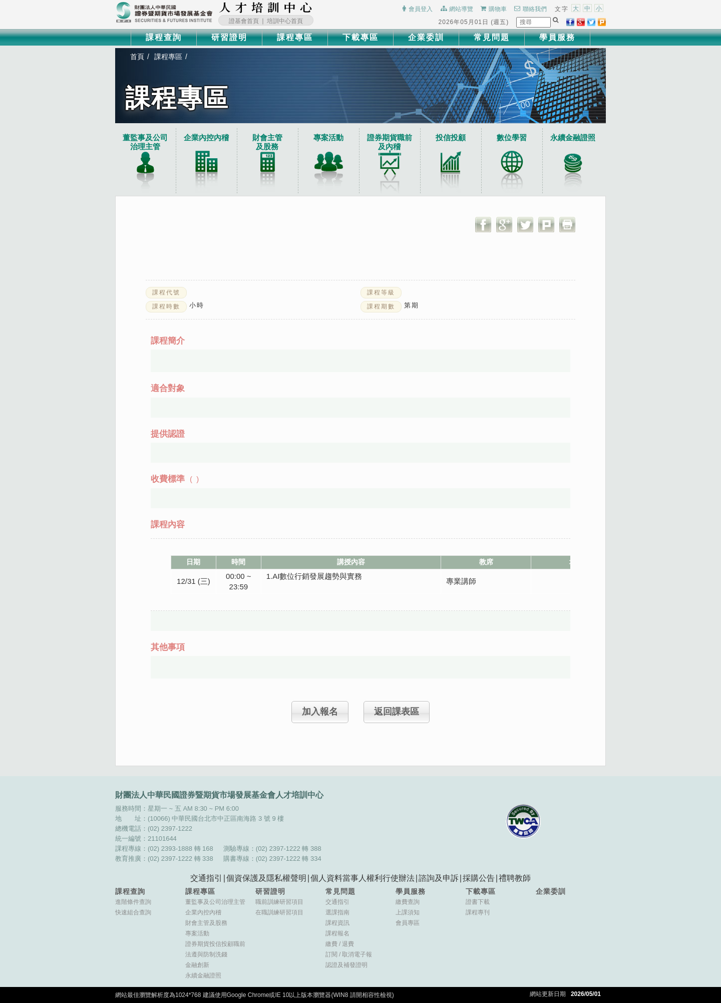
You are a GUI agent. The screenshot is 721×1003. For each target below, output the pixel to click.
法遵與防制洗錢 (206, 954)
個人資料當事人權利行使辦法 (362, 878)
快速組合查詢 (133, 912)
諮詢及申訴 (439, 878)
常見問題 (492, 37)
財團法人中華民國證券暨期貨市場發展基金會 (164, 13)
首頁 (137, 56)
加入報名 (320, 712)
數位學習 (512, 137)
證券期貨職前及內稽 (389, 142)
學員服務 (557, 37)
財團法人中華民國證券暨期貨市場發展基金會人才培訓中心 (265, 8)
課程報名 (337, 933)
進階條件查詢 (133, 901)
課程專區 (295, 37)
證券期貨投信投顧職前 (215, 943)
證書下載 (478, 901)
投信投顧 (451, 137)
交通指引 (206, 878)
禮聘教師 (515, 878)
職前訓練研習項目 (279, 901)
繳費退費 (339, 943)
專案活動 (328, 137)
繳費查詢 (408, 901)
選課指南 (337, 912)
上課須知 (408, 912)
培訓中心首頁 (285, 21)
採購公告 (479, 878)
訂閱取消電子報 (348, 954)
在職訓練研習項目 (279, 912)
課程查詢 (164, 37)
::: (315, 7)
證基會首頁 (244, 21)
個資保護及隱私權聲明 (266, 878)
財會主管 (267, 142)
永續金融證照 (572, 137)
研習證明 (229, 37)
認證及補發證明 (346, 964)
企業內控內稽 (206, 137)
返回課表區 (396, 712)
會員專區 (408, 922)
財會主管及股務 (206, 922)
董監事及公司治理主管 (145, 142)
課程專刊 (478, 912)
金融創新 (197, 964)
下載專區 (360, 37)
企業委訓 (426, 37)
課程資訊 (337, 922)
